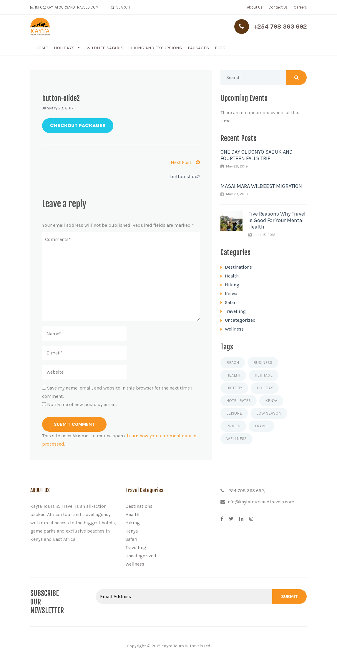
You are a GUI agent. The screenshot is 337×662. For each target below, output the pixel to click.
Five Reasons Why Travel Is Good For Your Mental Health (277, 220)
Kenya (231, 293)
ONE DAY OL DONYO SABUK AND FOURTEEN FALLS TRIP (256, 155)
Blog (220, 47)
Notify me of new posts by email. (82, 404)
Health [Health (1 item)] (233, 375)
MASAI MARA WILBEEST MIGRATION (261, 186)
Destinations (238, 267)
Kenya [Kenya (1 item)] (271, 400)
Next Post (185, 162)
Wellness (234, 329)
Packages (198, 47)
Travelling (235, 311)
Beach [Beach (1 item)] (232, 362)
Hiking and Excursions (155, 47)
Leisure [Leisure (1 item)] (234, 413)
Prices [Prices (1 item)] (233, 425)
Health (232, 276)
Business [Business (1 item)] (262, 362)
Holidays (64, 47)
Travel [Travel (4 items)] (261, 425)
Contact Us (278, 7)
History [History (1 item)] (234, 387)
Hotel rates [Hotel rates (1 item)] (238, 400)
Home (41, 47)
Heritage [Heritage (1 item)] (264, 375)
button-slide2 (185, 176)
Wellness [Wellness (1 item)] (236, 438)
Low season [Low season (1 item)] (268, 413)
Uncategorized (240, 320)
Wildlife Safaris (105, 47)
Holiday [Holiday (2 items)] (265, 387)
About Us (255, 7)
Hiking (232, 285)
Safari (231, 302)
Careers (300, 7)
